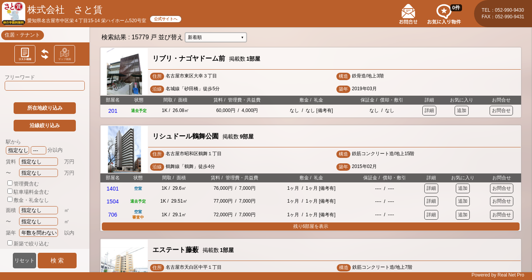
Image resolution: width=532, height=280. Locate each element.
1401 (113, 189)
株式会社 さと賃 (65, 9)
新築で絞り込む (28, 244)
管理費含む (23, 184)
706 (112, 215)
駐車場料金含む (28, 192)
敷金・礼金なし (28, 200)
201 (112, 111)
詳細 (429, 110)
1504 (113, 201)
